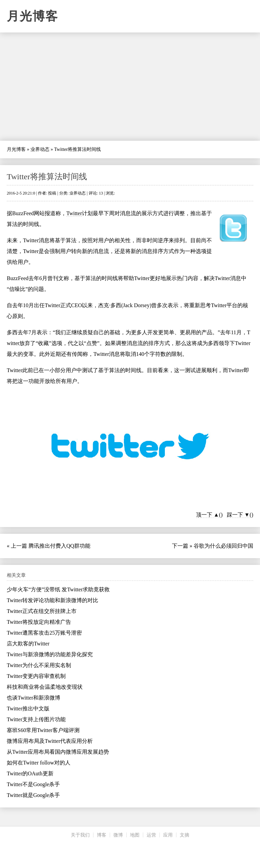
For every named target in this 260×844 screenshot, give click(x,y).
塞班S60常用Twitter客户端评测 (43, 730)
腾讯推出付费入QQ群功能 (59, 546)
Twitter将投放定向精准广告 (39, 622)
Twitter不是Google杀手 (33, 784)
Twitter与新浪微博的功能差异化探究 (50, 654)
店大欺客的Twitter (28, 643)
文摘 (184, 835)
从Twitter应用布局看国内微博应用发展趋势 (58, 752)
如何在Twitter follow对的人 (38, 763)
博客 (101, 835)
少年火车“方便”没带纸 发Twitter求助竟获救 (58, 589)
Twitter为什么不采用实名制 (39, 665)
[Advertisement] (130, 86)
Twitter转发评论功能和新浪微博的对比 (52, 600)
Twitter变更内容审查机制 (36, 676)
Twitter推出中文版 (28, 708)
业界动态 (39, 149)
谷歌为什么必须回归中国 (223, 546)
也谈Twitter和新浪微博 (33, 698)
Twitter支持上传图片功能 (36, 719)
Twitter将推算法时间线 (47, 176)
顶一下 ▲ (207, 515)
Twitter (74, 213)
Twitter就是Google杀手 (33, 795)
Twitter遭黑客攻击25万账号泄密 (44, 633)
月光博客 (32, 16)
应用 (168, 835)
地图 (134, 835)
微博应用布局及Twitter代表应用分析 (50, 741)
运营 (151, 835)
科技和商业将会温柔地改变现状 (45, 687)
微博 (118, 835)
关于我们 (80, 835)
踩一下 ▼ (238, 515)
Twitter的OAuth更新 (30, 773)
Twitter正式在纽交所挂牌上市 (42, 611)
